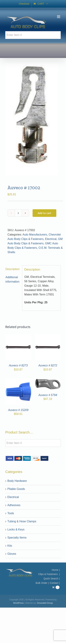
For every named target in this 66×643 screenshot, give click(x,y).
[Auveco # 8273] (18, 336)
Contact (54, 583)
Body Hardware (17, 480)
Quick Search (50, 578)
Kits (9, 545)
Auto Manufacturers (35, 234)
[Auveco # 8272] (48, 336)
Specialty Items (16, 537)
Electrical (50, 238)
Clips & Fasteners (48, 574)
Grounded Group (45, 603)
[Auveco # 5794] (48, 380)
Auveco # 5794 (47, 395)
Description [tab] (12, 269)
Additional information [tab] (12, 279)
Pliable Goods (16, 488)
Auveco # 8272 (47, 365)
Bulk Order (42, 583)
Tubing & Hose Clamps (21, 521)
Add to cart (44, 213)
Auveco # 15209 (18, 410)
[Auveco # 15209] (18, 380)
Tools (10, 513)
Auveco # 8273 (18, 365)
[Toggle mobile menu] (59, 16)
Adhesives (13, 505)
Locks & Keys (15, 529)
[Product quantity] (18, 213)
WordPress (18, 603)
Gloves (11, 553)
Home (55, 569)
